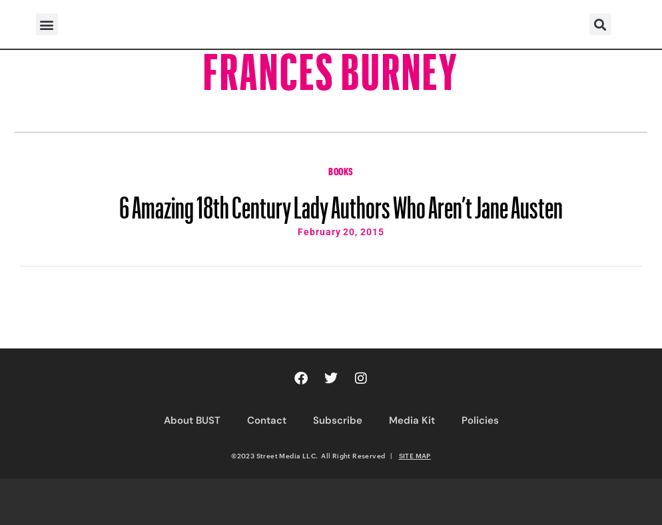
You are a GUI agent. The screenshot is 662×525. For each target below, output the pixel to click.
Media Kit (412, 420)
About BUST (192, 420)
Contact (266, 420)
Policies (480, 420)
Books (341, 170)
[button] (47, 24)
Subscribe (337, 420)
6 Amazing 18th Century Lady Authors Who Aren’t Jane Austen (341, 201)
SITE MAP (415, 456)
